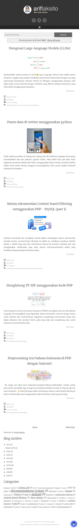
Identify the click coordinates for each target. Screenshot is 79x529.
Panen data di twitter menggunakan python (39, 122)
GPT (18, 105)
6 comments (10, 338)
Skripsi (68, 491)
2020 (8, 465)
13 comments (11, 265)
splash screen (25, 507)
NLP (29, 105)
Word (26, 495)
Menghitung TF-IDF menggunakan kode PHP (39, 285)
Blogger (52, 522)
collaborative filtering (64, 495)
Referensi (52, 491)
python (42, 504)
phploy (23, 504)
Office (6, 491)
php (25, 268)
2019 (8, 469)
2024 (8, 451)
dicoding (62, 498)
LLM (21, 105)
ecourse (70, 498)
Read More (70, 91)
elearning (7, 501)
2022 (8, 458)
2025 (8, 445)
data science (52, 498)
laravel (54, 501)
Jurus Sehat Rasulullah (45, 488)
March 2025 (10, 448)
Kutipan (57, 488)
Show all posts (53, 40)
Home (35, 427)
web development (63, 507)
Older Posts (70, 427)
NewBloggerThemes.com (52, 524)
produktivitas (32, 504)
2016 (8, 476)
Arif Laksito (9, 99)
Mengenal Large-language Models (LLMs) (39, 48)
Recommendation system (34, 268)
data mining (10, 341)
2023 (8, 455)
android (36, 494)
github (36, 501)
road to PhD (68, 504)
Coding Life (23, 487)
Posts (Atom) (19, 432)
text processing (14, 187)
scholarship (8, 507)
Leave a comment (12, 102)
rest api (58, 504)
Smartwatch (8, 495)
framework (18, 501)
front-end (28, 501)
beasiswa (49, 495)
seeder (17, 507)
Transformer (35, 105)
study (35, 507)
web (52, 507)
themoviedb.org (44, 507)
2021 (8, 462)
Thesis (17, 494)
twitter (22, 187)
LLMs (25, 105)
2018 (8, 472)
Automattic (29, 524)
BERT (14, 105)
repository (50, 504)
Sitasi (61, 491)
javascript (44, 501)
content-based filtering (13, 268)
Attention (9, 105)
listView (62, 501)
